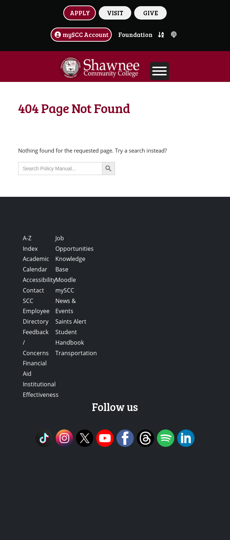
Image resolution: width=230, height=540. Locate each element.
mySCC (64, 290)
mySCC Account (81, 34)
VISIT (115, 12)
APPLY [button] (80, 12)
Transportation (76, 353)
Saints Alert (70, 321)
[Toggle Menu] (159, 71)
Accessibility (39, 280)
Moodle (65, 280)
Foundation (135, 34)
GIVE (150, 12)
